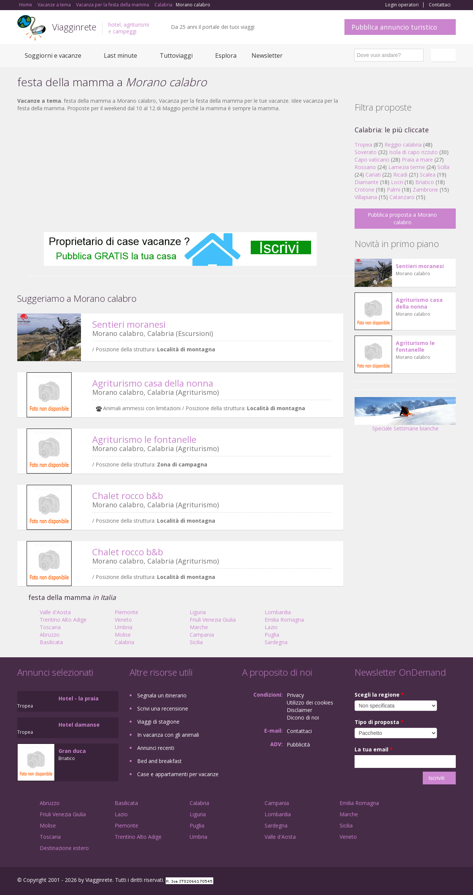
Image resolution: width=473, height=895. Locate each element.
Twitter (434, 881)
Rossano (365, 167)
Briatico (424, 182)
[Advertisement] (180, 172)
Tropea (363, 144)
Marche (199, 627)
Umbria (123, 627)
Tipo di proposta (379, 722)
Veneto (123, 619)
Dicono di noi (303, 717)
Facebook (399, 881)
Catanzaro (402, 197)
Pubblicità (298, 744)
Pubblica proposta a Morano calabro (402, 218)
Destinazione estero (64, 848)
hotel (114, 24)
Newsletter (267, 55)
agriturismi (136, 24)
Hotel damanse (79, 724)
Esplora (225, 55)
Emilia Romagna (284, 619)
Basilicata (51, 642)
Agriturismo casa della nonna (152, 383)
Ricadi (400, 174)
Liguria (198, 612)
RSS (452, 881)
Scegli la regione (379, 694)
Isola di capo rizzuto (413, 152)
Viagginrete (74, 27)
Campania (202, 634)
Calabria (124, 642)
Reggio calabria (403, 144)
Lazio (271, 627)
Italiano (444, 55)
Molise (123, 634)
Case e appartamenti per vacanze (178, 774)
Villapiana (366, 197)
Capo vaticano (372, 159)
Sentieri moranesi (129, 324)
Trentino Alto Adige (63, 619)
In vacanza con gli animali (168, 734)
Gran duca (72, 750)
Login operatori (402, 4)
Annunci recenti (155, 747)
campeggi (124, 31)
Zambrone (425, 189)
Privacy (295, 695)
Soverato (366, 152)
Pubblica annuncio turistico (394, 26)
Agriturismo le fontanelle (144, 439)
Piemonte (126, 612)
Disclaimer (299, 710)
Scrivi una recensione (162, 708)
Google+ (415, 881)
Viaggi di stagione (158, 721)
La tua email (374, 749)
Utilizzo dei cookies (310, 702)
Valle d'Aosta (55, 612)
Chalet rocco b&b (127, 495)
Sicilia (196, 642)
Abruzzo (50, 634)
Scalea (428, 174)
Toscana (50, 627)
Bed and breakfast (159, 761)
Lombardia (278, 612)
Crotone (364, 189)
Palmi (393, 189)
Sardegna (276, 642)
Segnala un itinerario (162, 695)
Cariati (373, 174)
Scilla (443, 167)
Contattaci (440, 4)
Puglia (272, 634)
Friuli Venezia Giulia (213, 619)
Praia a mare (417, 159)
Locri (397, 182)
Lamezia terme (406, 167)
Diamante (367, 182)
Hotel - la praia (78, 698)
